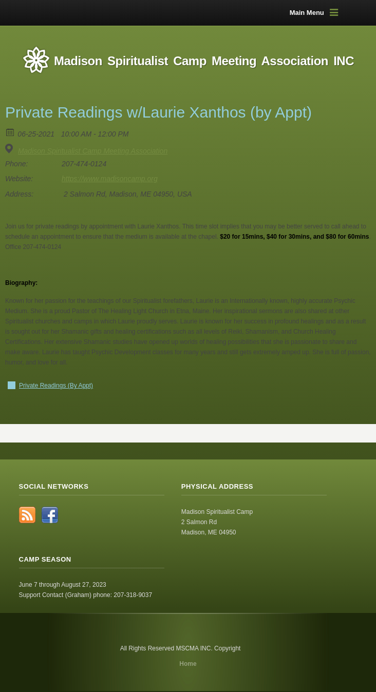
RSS (27, 515)
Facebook (50, 515)
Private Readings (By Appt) (56, 385)
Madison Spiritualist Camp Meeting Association (92, 151)
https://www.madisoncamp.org (110, 179)
